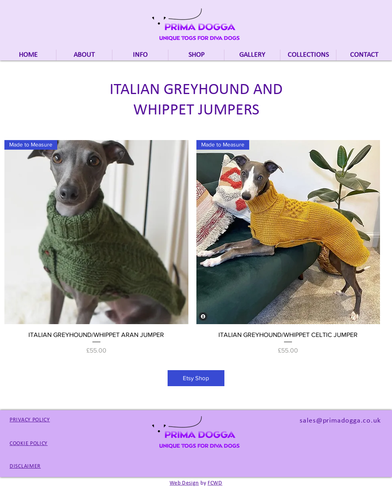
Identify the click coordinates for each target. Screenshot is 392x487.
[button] (308, 55)
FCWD (215, 483)
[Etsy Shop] (196, 378)
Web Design (184, 483)
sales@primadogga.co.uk (340, 421)
